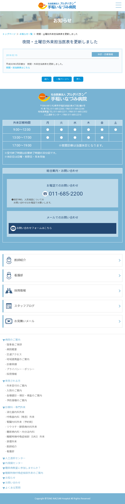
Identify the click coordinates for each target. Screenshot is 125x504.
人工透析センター (15, 458)
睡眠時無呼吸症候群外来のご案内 (24, 473)
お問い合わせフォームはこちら (31, 228)
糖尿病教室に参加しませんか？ (23, 467)
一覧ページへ (62, 79)
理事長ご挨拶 (14, 344)
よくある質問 (12, 487)
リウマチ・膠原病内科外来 (22, 426)
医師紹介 (15, 260)
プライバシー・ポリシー (21, 369)
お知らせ (10, 477)
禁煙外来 (12, 441)
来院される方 (12, 380)
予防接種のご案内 (17, 400)
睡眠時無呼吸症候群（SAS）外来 (26, 436)
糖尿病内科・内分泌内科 (21, 431)
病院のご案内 (12, 339)
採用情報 (15, 290)
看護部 (14, 275)
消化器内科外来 (15, 412)
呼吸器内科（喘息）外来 (21, 416)
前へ (46, 79)
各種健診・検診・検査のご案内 (24, 395)
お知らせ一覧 (26, 34)
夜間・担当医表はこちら (18, 67)
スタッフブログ (20, 306)
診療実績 (12, 364)
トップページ (9, 34)
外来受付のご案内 (17, 385)
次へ (78, 79)
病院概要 (12, 349)
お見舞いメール (20, 321)
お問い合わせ (12, 482)
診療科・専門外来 (15, 407)
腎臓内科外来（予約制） (21, 422)
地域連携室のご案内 (18, 359)
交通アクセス (14, 354)
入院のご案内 (14, 390)
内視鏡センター (14, 463)
